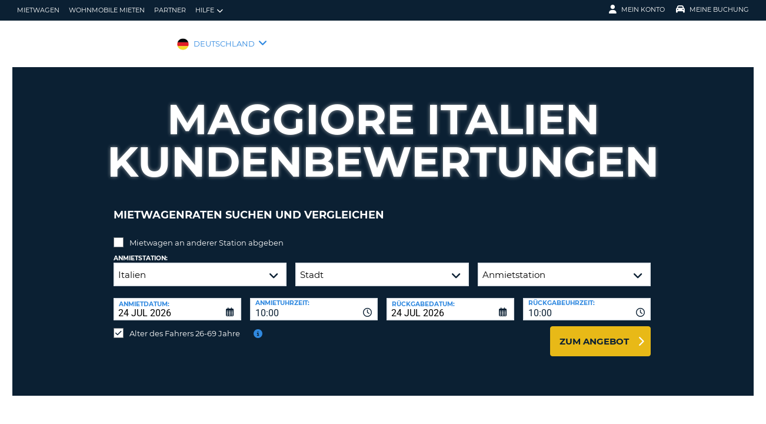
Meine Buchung (712, 9)
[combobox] (314, 300)
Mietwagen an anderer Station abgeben (206, 233)
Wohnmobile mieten (107, 10)
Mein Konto (637, 9)
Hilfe (209, 10)
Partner (170, 10)
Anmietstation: (141, 249)
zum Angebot (594, 332)
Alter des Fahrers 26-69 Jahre (184, 324)
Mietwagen (38, 10)
